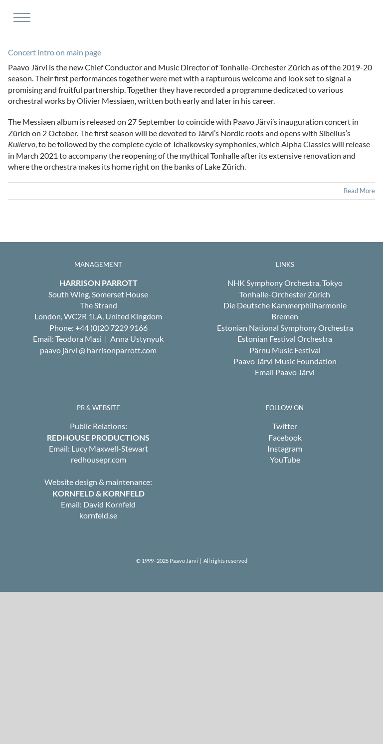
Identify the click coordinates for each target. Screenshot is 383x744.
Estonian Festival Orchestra (284, 338)
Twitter (284, 426)
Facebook (285, 437)
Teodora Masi (78, 338)
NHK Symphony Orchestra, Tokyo (285, 282)
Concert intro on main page (54, 52)
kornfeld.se (98, 515)
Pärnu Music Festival (285, 350)
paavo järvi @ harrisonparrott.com (98, 350)
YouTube (285, 459)
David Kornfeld (109, 504)
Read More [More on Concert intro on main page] (359, 191)
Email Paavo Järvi (285, 372)
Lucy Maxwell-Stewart (109, 448)
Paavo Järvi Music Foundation (285, 361)
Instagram (284, 448)
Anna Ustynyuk (137, 338)
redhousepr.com (98, 459)
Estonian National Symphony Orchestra (285, 327)
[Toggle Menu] (20, 17)
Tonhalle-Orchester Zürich (284, 294)
